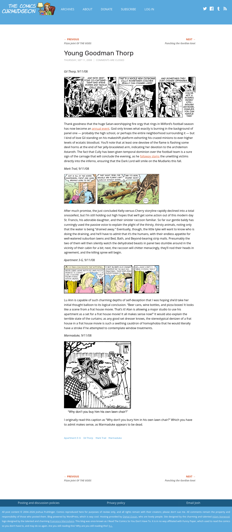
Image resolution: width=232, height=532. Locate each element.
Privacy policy (116, 503)
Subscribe (128, 9)
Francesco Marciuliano (62, 521)
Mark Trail (101, 438)
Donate (107, 9)
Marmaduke (115, 438)
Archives (67, 9)
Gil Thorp (88, 438)
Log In (149, 9)
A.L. (111, 525)
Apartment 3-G (72, 438)
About (87, 9)
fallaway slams (150, 156)
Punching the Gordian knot (180, 43)
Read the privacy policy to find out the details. (199, 509)
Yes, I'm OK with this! (201, 518)
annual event (100, 129)
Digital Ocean (130, 516)
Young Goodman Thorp (99, 53)
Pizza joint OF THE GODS (77, 43)
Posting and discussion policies (39, 503)
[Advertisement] (130, 461)
